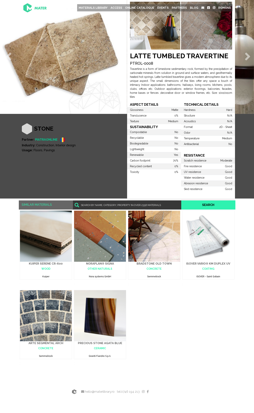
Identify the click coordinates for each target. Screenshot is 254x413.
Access (116, 7)
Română (224, 7)
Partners (179, 7)
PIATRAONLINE (46, 139)
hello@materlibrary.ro (98, 391)
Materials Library (93, 7)
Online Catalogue (139, 7)
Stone (43, 128)
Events (163, 7)
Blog (194, 7)
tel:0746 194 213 (128, 391)
